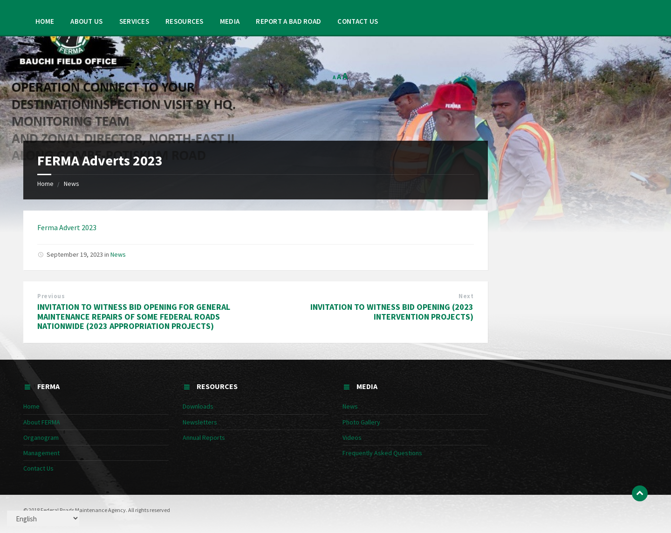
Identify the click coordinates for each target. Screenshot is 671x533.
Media (230, 21)
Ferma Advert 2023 (66, 227)
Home (44, 21)
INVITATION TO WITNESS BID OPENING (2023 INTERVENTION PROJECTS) (391, 311)
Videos (352, 437)
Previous (51, 296)
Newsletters (200, 422)
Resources (184, 21)
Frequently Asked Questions (382, 453)
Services (134, 21)
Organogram (41, 437)
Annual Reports (204, 437)
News (71, 183)
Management (41, 453)
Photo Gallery (361, 422)
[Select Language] (43, 518)
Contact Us (357, 21)
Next (466, 296)
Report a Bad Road (288, 21)
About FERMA (41, 422)
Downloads (198, 406)
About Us (86, 21)
